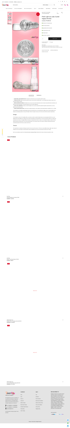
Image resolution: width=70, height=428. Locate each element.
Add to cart (55, 38)
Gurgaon (55, 407)
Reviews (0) (39, 95)
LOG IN (62, 4)
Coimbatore (52, 399)
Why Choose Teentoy (24, 404)
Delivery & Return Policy (39, 402)
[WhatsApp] (68, 423)
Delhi (60, 393)
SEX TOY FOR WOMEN (18, 8)
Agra (63, 397)
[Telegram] (68, 426)
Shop (21, 394)
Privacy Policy (38, 406)
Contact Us (22, 400)
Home (43, 12)
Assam (60, 407)
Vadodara (52, 402)
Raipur (55, 401)
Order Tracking (23, 410)
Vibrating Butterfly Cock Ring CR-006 (13, 197)
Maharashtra (53, 408)
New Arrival (48, 8)
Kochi (59, 398)
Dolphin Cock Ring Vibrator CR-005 (13, 259)
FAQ (36, 394)
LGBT (35, 8)
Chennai (62, 393)
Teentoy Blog (22, 408)
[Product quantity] (43, 38)
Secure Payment (38, 398)
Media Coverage (23, 402)
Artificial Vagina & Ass (10, 381)
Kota (55, 408)
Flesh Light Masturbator (45, 13)
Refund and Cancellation (39, 400)
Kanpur (52, 398)
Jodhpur (52, 401)
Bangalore (52, 393)
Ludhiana (58, 402)
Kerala (58, 407)
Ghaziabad (56, 399)
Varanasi (61, 398)
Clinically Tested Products (24, 406)
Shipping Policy (38, 408)
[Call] (68, 420)
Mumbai (55, 393)
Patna (61, 397)
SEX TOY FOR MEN (9, 8)
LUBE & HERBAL (41, 8)
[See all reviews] (2, 132)
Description (31, 95)
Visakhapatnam (53, 397)
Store (21, 396)
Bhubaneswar (56, 398)
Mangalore (52, 406)
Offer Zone (54, 8)
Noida (57, 397)
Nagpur (62, 399)
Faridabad (58, 400)
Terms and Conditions (39, 404)
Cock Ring (8, 196)
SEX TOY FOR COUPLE (28, 8)
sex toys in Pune (33, 132)
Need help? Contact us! (46, 35)
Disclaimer (37, 396)
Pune (58, 393)
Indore (59, 397)
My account (60, 8)
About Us (22, 398)
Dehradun (62, 400)
